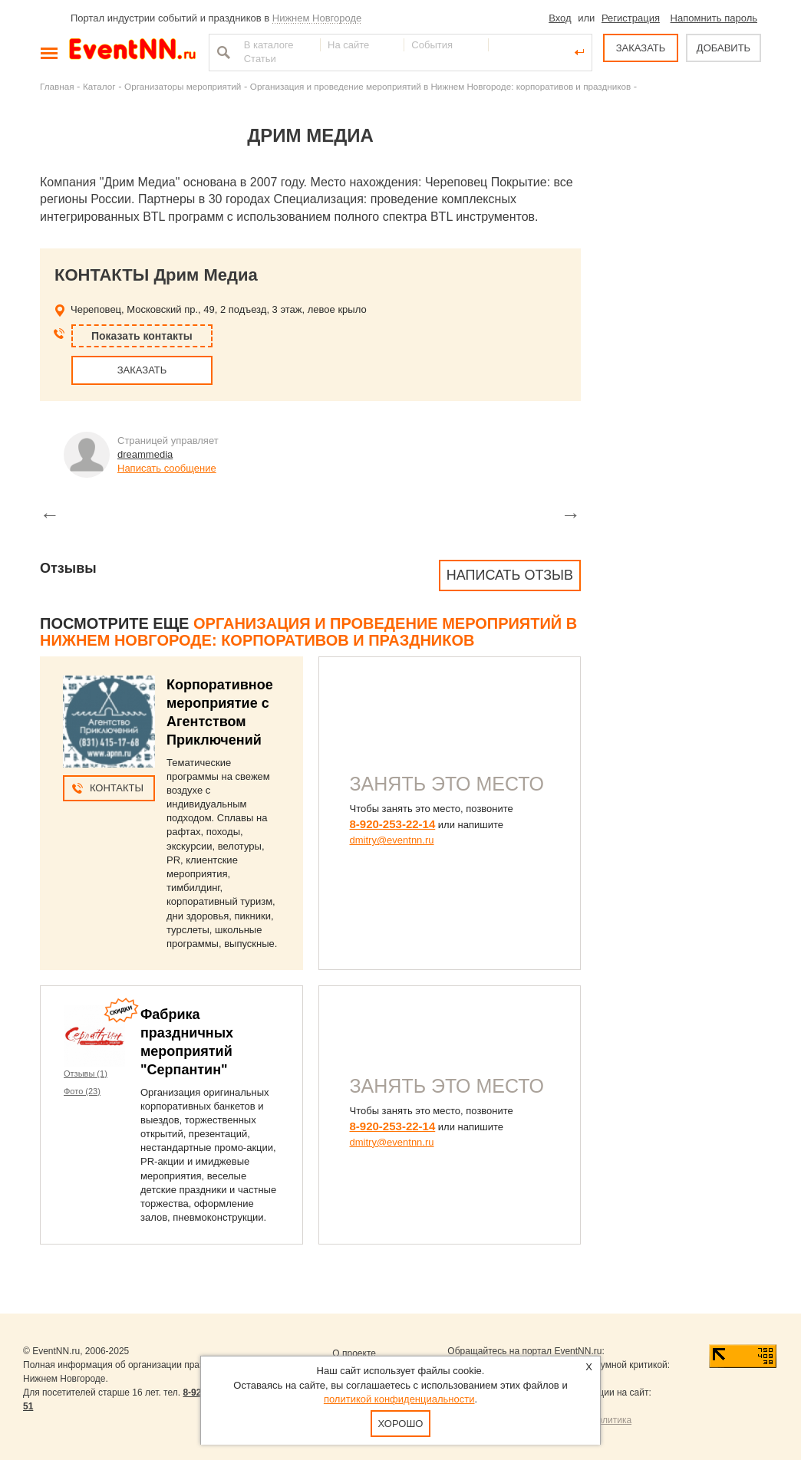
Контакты (116, 788)
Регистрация (631, 18)
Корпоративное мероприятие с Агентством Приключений (219, 712)
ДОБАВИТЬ (723, 48)
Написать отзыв (510, 575)
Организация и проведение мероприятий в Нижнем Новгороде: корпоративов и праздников (440, 86)
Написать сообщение (166, 468)
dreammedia (145, 454)
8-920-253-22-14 (393, 823)
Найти (221, 52)
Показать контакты (142, 336)
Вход (560, 18)
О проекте (354, 1353)
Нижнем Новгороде (317, 18)
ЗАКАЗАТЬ (641, 48)
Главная (57, 86)
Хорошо (401, 1423)
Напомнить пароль (714, 18)
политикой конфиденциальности (399, 1399)
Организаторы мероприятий (182, 86)
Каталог (99, 86)
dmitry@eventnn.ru (392, 840)
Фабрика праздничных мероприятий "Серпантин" (186, 1042)
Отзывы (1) (85, 1073)
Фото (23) (82, 1091)
